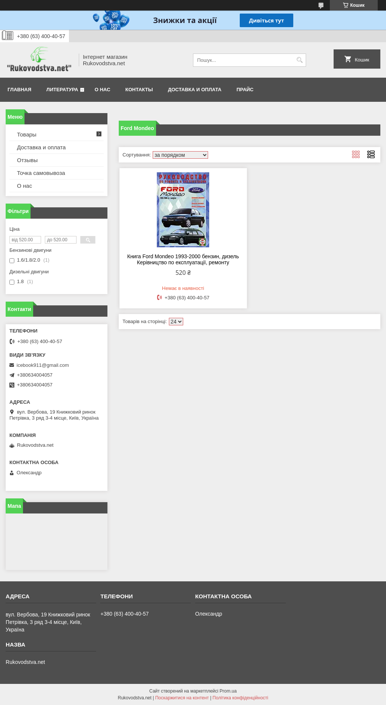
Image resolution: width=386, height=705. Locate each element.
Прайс (245, 89)
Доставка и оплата (194, 89)
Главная (19, 89)
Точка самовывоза (41, 173)
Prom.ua (228, 691)
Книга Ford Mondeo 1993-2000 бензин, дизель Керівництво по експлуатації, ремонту (183, 259)
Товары (27, 134)
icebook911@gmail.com (43, 365)
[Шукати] (299, 60)
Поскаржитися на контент (182, 697)
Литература (62, 89)
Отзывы (27, 160)
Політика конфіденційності (240, 697)
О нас (102, 89)
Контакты (139, 89)
